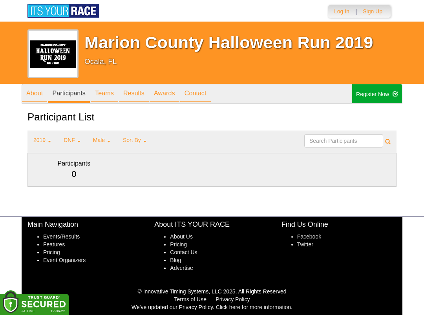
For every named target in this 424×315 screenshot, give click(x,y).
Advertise (181, 268)
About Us (181, 236)
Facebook (309, 236)
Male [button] (101, 140)
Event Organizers (64, 260)
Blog (175, 260)
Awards (182, 94)
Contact (217, 94)
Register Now (377, 94)
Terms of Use (190, 299)
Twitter (305, 244)
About (36, 94)
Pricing (51, 252)
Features (54, 244)
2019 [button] (42, 140)
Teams (114, 94)
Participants (75, 94)
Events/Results (61, 236)
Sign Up (372, 11)
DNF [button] (72, 140)
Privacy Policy (233, 299)
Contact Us (183, 252)
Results (148, 94)
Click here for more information (253, 307)
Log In (341, 11)
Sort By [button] (134, 140)
